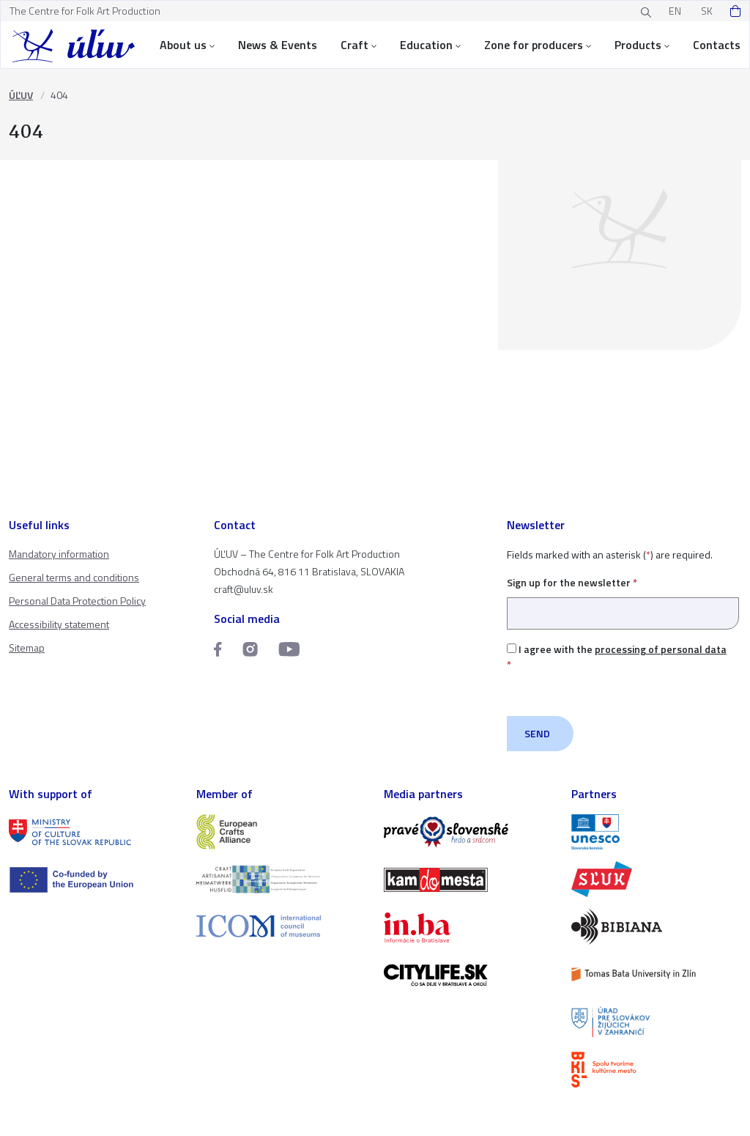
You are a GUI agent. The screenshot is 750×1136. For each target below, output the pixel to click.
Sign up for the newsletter (623, 598)
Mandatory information (59, 553)
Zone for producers (537, 45)
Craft (358, 45)
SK (707, 10)
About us (187, 45)
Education (430, 45)
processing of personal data (661, 649)
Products (642, 45)
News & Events (277, 45)
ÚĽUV (21, 95)
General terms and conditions (74, 577)
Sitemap (27, 647)
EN (675, 10)
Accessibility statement (59, 624)
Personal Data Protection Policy (77, 600)
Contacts (716, 45)
